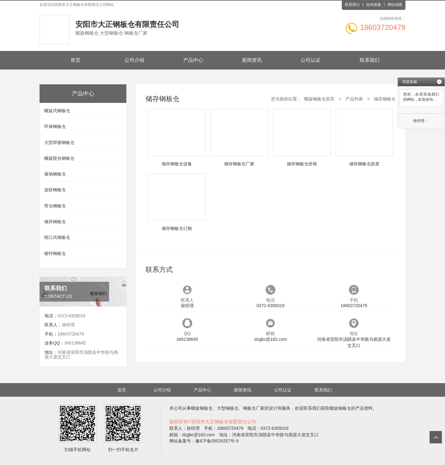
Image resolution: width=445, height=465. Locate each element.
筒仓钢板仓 (55, 205)
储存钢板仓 (55, 221)
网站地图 (395, 4)
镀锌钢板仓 (55, 253)
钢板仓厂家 (254, 408)
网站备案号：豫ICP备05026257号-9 (204, 440)
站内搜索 (373, 4)
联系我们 (352, 4)
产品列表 (354, 98)
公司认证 (310, 60)
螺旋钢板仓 (202, 408)
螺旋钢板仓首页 (319, 98)
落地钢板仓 (55, 173)
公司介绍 (134, 60)
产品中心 (193, 60)
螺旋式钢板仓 (57, 110)
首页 (75, 60)
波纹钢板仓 (55, 189)
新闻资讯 (252, 60)
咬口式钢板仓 (57, 237)
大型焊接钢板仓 (59, 142)
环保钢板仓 (55, 126)
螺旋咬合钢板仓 (59, 158)
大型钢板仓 (228, 408)
